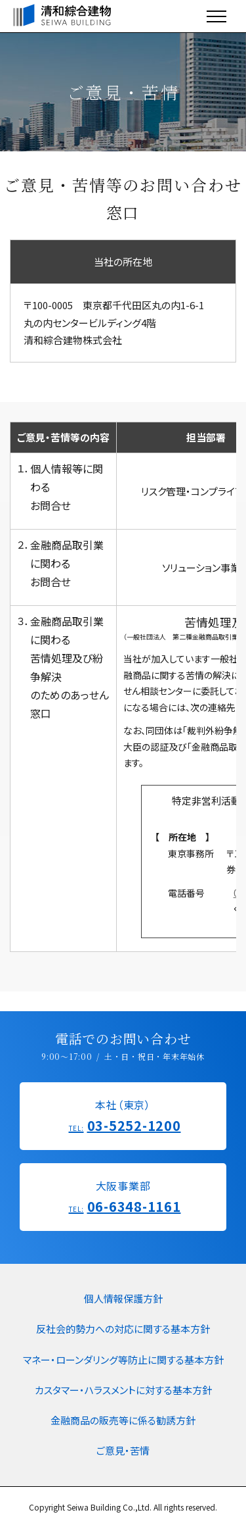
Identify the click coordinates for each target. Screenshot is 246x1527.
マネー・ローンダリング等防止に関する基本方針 (123, 1359)
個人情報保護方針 (123, 1298)
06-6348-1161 (134, 1206)
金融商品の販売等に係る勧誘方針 (123, 1420)
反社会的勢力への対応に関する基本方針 (123, 1329)
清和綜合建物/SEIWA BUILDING (62, 15)
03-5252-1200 (134, 1125)
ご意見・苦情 (123, 1450)
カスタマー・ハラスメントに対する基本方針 (123, 1390)
